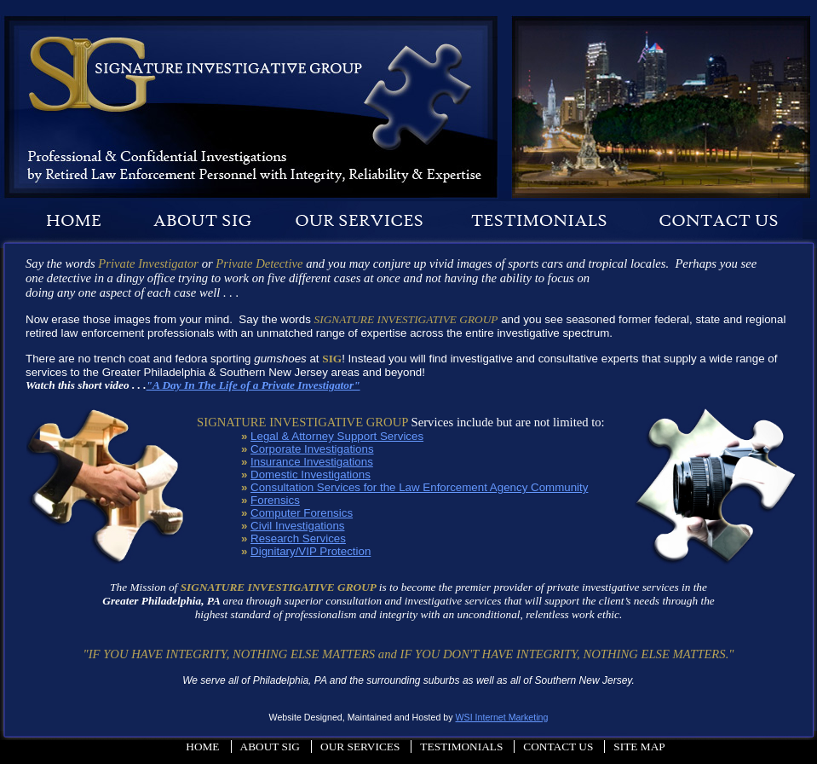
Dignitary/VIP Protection (310, 551)
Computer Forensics (301, 512)
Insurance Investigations (311, 461)
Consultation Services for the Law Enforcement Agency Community (419, 487)
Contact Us (558, 746)
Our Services (360, 746)
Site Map (639, 746)
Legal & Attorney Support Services (336, 436)
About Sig (270, 746)
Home (202, 746)
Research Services (298, 538)
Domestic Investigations (310, 474)
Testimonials (461, 746)
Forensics (275, 500)
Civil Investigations (297, 525)
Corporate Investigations (311, 449)
